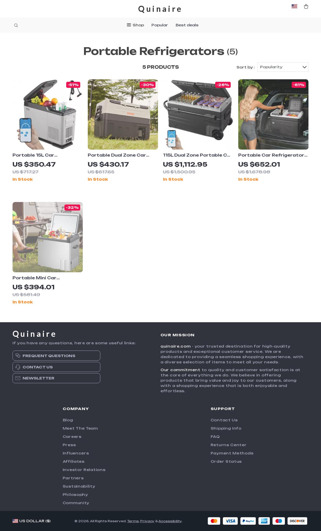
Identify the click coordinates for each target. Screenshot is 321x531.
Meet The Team (80, 428)
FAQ (215, 436)
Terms (133, 521)
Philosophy (75, 494)
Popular (159, 25)
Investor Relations (84, 470)
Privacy (147, 521)
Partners (73, 478)
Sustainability (79, 486)
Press (69, 445)
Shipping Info (226, 428)
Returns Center (229, 445)
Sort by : (245, 67)
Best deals (187, 25)
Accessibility (170, 521)
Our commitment (180, 370)
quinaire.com (175, 346)
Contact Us (224, 420)
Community (76, 503)
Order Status (226, 461)
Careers (72, 436)
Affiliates (74, 461)
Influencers (76, 453)
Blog (68, 420)
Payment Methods (232, 453)
